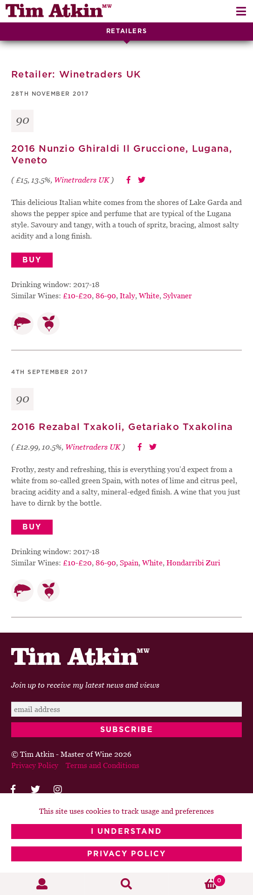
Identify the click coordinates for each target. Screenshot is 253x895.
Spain (129, 562)
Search (126, 884)
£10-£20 (77, 295)
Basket (197, 880)
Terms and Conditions (102, 765)
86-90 (106, 295)
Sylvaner (177, 295)
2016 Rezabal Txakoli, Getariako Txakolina (122, 427)
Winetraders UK (81, 180)
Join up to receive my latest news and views (85, 685)
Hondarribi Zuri (193, 562)
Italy (127, 295)
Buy (31, 260)
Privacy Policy (126, 854)
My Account (42, 884)
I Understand (126, 831)
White (149, 295)
